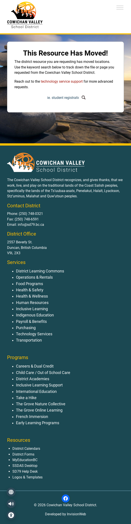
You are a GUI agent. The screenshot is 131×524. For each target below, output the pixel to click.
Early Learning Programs (37, 423)
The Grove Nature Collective (40, 404)
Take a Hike (26, 398)
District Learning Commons (40, 271)
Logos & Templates (27, 477)
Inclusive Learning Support (39, 385)
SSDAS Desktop (24, 466)
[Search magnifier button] (83, 97)
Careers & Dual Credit (35, 366)
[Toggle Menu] (119, 7)
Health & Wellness (32, 296)
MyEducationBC (24, 460)
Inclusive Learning (32, 309)
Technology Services (34, 334)
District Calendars (26, 448)
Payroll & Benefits (31, 321)
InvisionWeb (76, 514)
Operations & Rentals (34, 277)
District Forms (23, 454)
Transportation (29, 340)
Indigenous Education (35, 315)
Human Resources (32, 302)
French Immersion (32, 416)
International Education (36, 391)
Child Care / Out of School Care (43, 372)
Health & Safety (29, 290)
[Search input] (63, 97)
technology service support (62, 81)
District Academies (32, 379)
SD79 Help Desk (25, 471)
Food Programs (29, 284)
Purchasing (26, 328)
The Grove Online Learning (39, 410)
